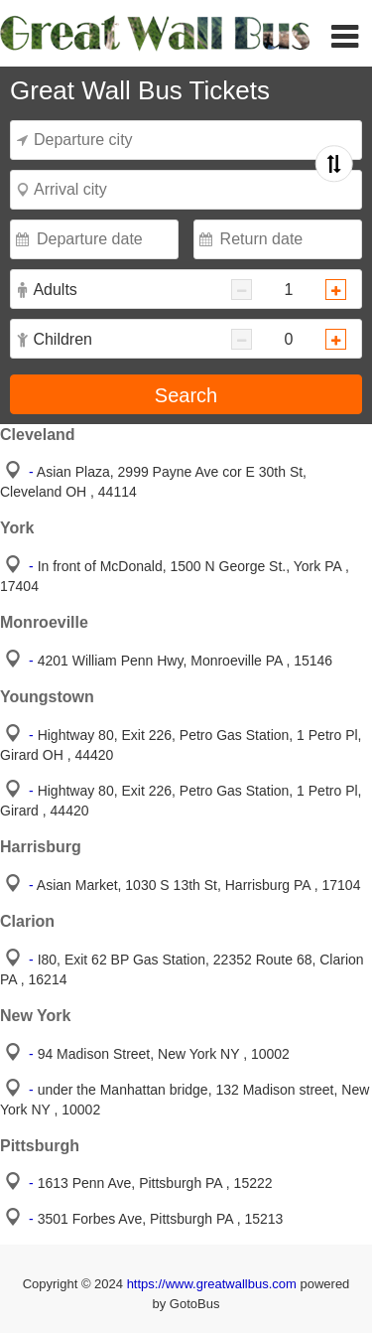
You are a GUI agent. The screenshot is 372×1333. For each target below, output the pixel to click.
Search (186, 395)
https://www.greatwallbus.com (214, 1283)
